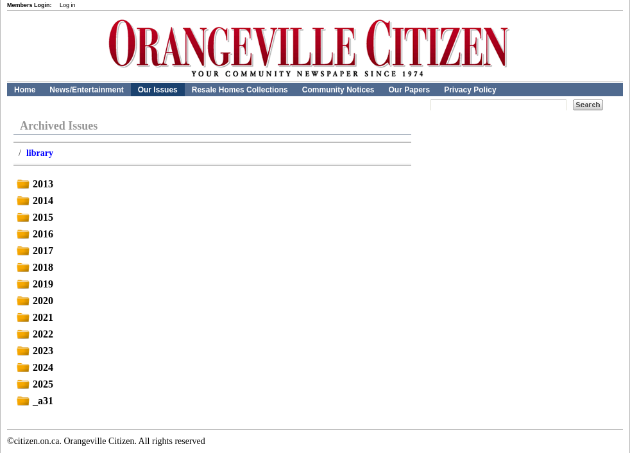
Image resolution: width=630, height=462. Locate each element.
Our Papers (409, 89)
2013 (33, 183)
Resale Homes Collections (240, 89)
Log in (68, 5)
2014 (33, 200)
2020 (33, 300)
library (39, 153)
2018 (33, 267)
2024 (33, 367)
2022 (33, 334)
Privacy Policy (470, 89)
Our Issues (158, 89)
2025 (33, 384)
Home (24, 89)
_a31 (33, 400)
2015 (33, 217)
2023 (33, 350)
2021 (33, 317)
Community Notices (338, 89)
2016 (33, 233)
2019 (33, 283)
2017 (33, 250)
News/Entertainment (86, 89)
